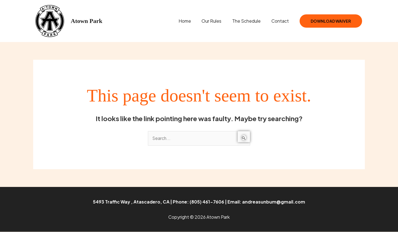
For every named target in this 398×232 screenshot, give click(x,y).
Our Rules (216, 21)
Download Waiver (331, 21)
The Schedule (249, 21)
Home (191, 21)
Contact (281, 21)
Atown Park (86, 20)
